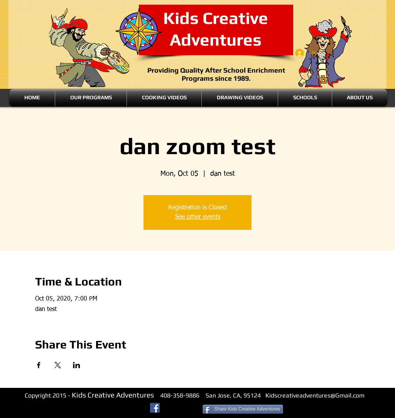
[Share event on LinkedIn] (76, 365)
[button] (91, 97)
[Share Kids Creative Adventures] (243, 409)
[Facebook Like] (182, 409)
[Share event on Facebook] (38, 365)
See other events (197, 217)
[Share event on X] (57, 365)
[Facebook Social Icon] (155, 408)
